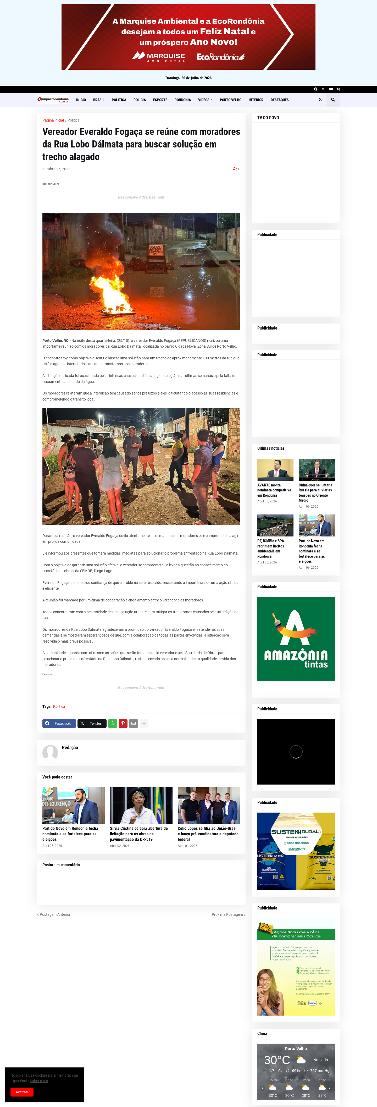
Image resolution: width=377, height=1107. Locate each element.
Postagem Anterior (55, 914)
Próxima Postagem (227, 914)
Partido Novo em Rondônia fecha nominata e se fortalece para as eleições (70, 834)
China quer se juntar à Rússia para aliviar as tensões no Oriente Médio (315, 493)
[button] (320, 100)
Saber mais (39, 1081)
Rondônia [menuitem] (183, 100)
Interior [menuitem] (256, 100)
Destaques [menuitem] (280, 100)
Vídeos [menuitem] (203, 100)
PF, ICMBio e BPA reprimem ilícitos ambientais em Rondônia (270, 549)
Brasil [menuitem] (98, 100)
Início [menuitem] (81, 100)
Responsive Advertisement (141, 197)
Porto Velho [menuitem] (230, 100)
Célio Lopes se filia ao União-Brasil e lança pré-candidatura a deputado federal (208, 834)
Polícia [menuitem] (140, 100)
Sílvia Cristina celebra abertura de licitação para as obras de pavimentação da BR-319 (139, 834)
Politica (74, 120)
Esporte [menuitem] (160, 100)
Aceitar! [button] (22, 1092)
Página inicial (53, 120)
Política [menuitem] (119, 100)
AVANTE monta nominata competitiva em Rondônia (274, 490)
